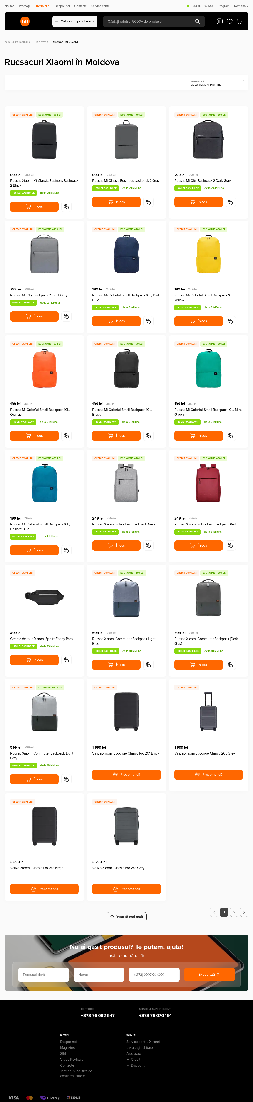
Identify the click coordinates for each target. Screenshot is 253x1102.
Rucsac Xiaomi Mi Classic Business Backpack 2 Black (44, 183)
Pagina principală (18, 42)
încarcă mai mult (126, 912)
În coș (34, 206)
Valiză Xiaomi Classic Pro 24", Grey (118, 868)
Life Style (41, 42)
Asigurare (133, 1049)
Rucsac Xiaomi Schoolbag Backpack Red (205, 524)
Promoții (24, 6)
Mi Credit (133, 1055)
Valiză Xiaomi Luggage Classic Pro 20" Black (125, 753)
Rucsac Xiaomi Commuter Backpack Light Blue (123, 641)
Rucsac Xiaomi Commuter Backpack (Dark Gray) (206, 641)
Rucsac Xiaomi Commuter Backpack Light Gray (41, 755)
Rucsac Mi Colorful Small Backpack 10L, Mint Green (208, 412)
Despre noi (62, 6)
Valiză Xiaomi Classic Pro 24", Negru (37, 868)
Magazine (67, 1043)
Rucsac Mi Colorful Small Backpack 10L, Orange (40, 412)
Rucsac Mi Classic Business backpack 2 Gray (125, 180)
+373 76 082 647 (201, 6)
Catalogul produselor (75, 21)
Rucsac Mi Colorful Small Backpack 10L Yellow (203, 297)
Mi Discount (135, 1061)
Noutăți (9, 6)
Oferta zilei (42, 6)
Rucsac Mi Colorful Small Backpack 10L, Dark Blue (126, 297)
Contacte (80, 6)
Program (224, 6)
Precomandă (126, 774)
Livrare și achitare (139, 1043)
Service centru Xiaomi (143, 1037)
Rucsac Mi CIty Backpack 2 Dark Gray (202, 180)
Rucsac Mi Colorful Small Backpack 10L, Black (122, 412)
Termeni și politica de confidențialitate (76, 1069)
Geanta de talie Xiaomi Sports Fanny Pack (41, 639)
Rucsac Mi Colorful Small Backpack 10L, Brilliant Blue (40, 526)
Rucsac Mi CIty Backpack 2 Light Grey (38, 295)
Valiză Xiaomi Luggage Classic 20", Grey (204, 753)
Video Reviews (71, 1055)
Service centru (101, 6)
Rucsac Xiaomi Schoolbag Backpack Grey (123, 524)
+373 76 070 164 (155, 1011)
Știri (63, 1049)
